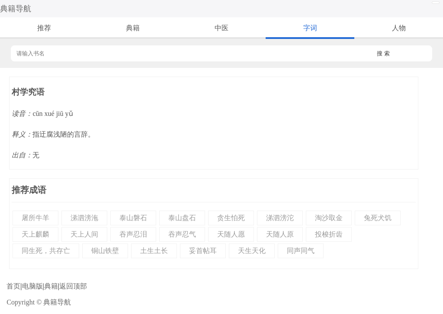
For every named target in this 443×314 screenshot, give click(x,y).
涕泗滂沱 (280, 217)
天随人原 (280, 234)
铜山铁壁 (105, 250)
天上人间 (84, 234)
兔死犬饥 (378, 217)
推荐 (44, 28)
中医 (221, 28)
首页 (13, 286)
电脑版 (32, 286)
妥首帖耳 (203, 250)
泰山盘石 (182, 217)
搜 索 (383, 53)
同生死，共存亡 (46, 250)
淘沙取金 (329, 217)
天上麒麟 (35, 234)
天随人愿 (231, 234)
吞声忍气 (182, 234)
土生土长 (154, 250)
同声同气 (301, 250)
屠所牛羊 (35, 217)
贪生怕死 (231, 217)
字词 (310, 28)
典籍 (133, 28)
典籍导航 (15, 8)
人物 (399, 28)
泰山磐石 (133, 217)
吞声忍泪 (133, 234)
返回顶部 (73, 286)
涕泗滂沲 (84, 217)
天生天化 (252, 250)
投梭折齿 (329, 234)
